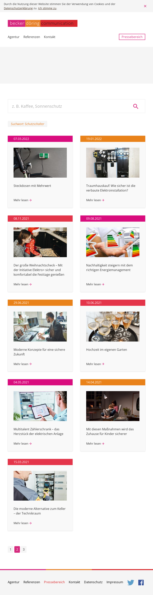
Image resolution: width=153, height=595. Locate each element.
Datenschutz (93, 582)
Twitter (130, 582)
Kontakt (49, 37)
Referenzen (31, 37)
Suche (137, 106)
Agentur (14, 37)
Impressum (115, 582)
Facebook (141, 582)
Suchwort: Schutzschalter (27, 124)
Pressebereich (132, 37)
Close (145, 6)
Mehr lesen (21, 200)
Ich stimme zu (47, 8)
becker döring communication (42, 23)
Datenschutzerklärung (18, 8)
